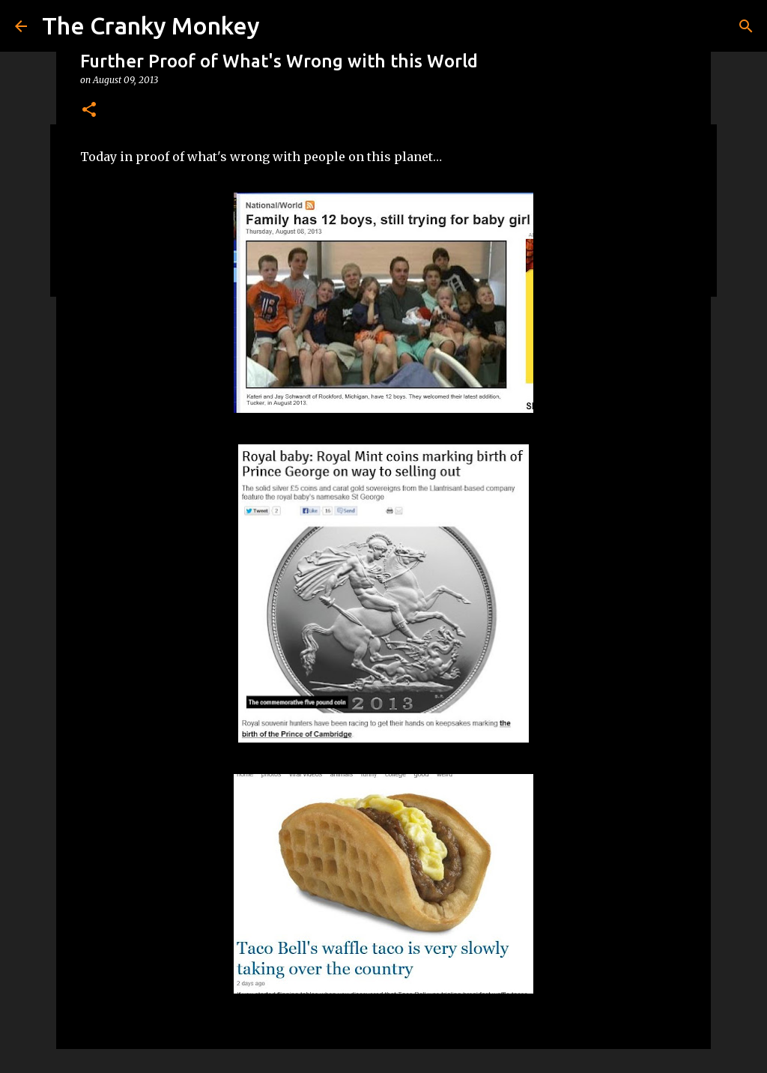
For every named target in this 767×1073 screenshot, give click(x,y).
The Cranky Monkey (151, 25)
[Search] (746, 26)
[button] (89, 110)
